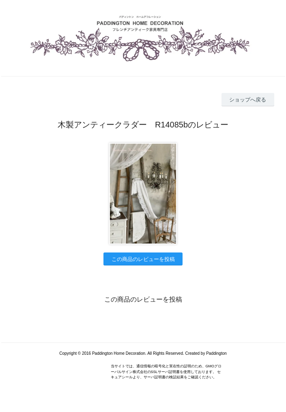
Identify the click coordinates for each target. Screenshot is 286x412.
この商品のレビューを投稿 (143, 259)
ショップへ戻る (247, 100)
